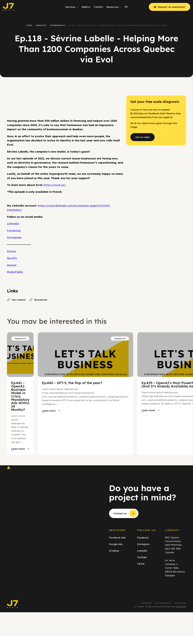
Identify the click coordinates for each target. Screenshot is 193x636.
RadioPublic (15, 272)
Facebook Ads (117, 537)
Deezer (12, 265)
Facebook (14, 230)
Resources (113, 6)
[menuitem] (126, 7)
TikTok (140, 563)
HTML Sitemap (180, 603)
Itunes (11, 251)
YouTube (142, 557)
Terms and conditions (163, 603)
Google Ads (115, 544)
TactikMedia (181, 607)
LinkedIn (13, 223)
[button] (20, 449)
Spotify (12, 258)
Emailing (114, 550)
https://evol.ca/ (55, 185)
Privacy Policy (147, 603)
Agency (86, 6)
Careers (98, 6)
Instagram (14, 237)
